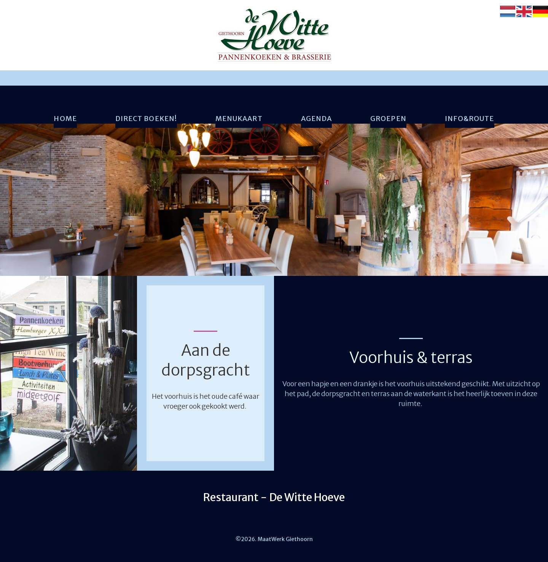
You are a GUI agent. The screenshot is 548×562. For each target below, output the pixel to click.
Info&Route (469, 119)
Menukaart (239, 119)
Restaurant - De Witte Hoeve (274, 497)
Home (65, 119)
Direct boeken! (146, 119)
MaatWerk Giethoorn (284, 539)
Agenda (316, 119)
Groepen (388, 119)
